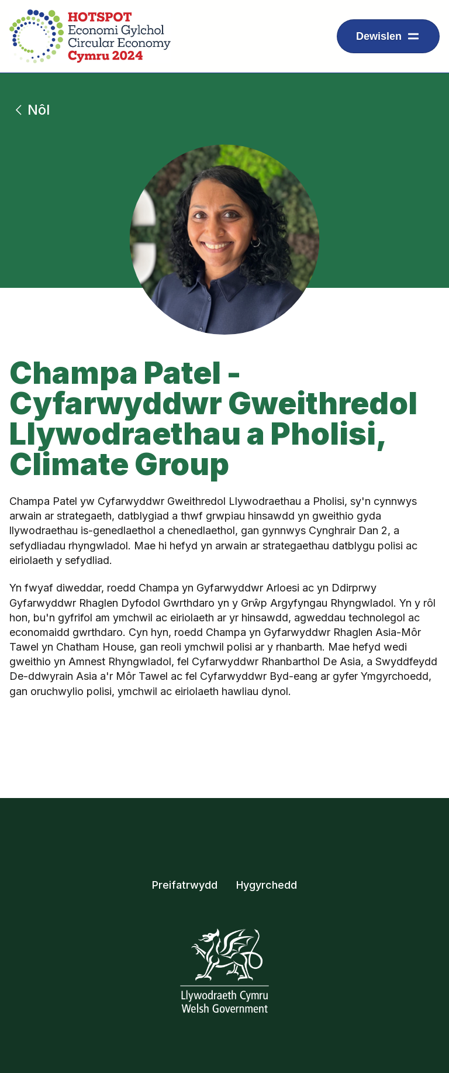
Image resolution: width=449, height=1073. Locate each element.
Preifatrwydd (184, 885)
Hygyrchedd (266, 885)
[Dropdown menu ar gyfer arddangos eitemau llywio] (388, 36)
